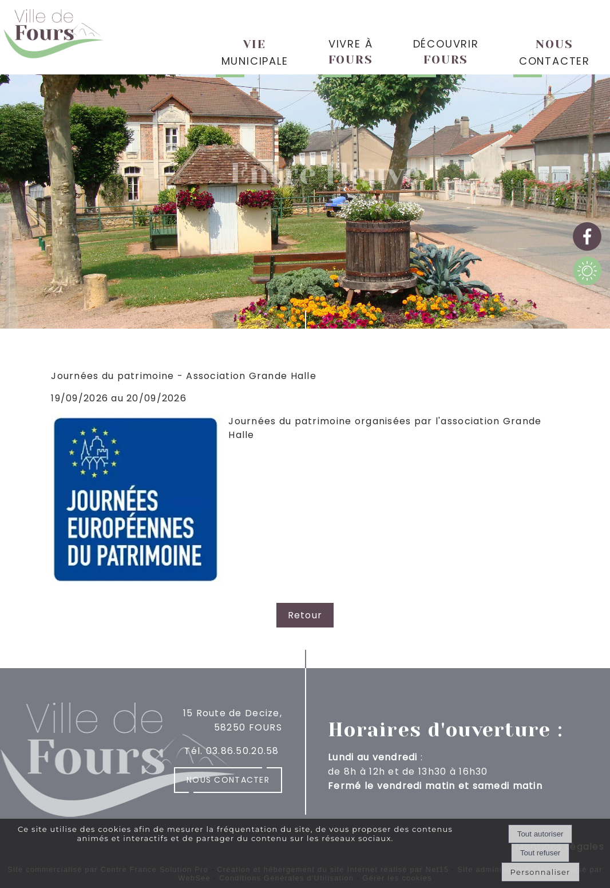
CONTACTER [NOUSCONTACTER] (554, 53)
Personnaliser (540, 872)
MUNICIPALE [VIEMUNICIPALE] (254, 53)
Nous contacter (228, 780)
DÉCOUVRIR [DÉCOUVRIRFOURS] (446, 51)
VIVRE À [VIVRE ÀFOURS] (350, 51)
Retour (305, 615)
